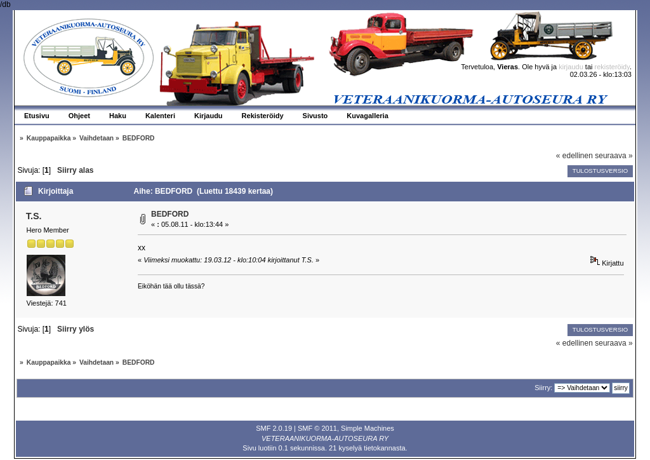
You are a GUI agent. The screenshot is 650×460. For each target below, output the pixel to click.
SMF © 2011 (317, 428)
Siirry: (543, 387)
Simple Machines (367, 428)
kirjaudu (571, 67)
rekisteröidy (612, 67)
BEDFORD (170, 214)
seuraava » (613, 155)
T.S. (34, 216)
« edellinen (574, 155)
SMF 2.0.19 (274, 428)
